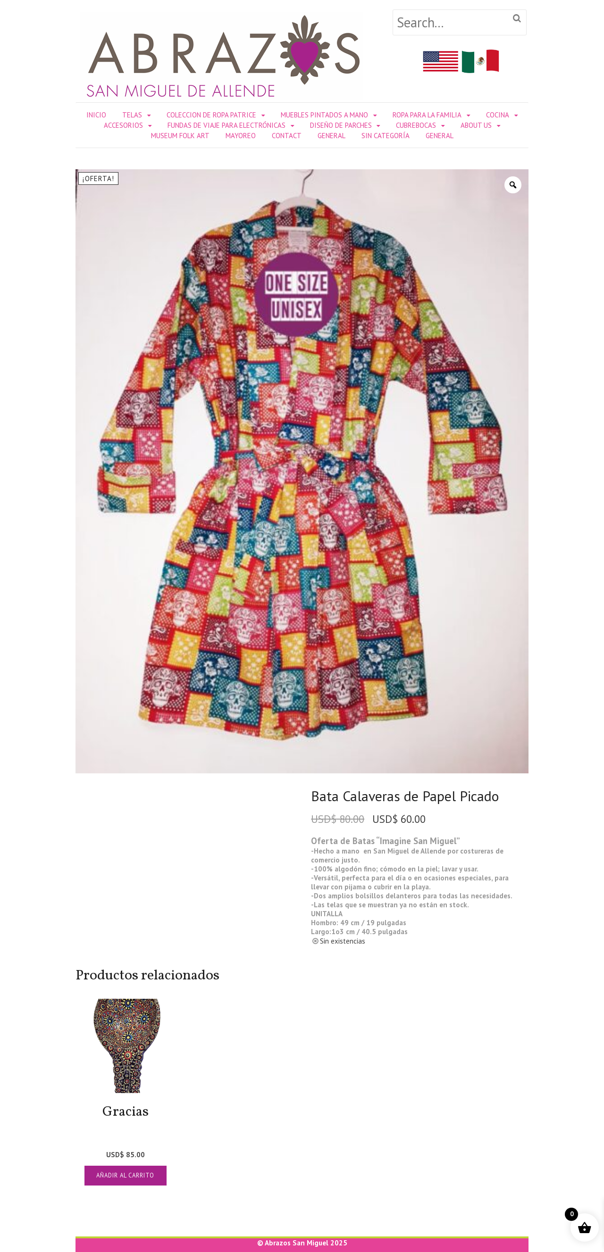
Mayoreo (241, 135)
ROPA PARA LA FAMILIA (427, 114)
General (331, 135)
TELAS (132, 114)
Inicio (96, 114)
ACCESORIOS (123, 125)
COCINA (497, 114)
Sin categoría (385, 135)
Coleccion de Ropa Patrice (211, 114)
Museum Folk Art (180, 135)
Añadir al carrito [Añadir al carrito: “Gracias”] (125, 1175)
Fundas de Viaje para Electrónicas (226, 125)
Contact (287, 135)
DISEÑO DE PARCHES (341, 125)
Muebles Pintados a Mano (324, 114)
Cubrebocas (416, 125)
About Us (476, 125)
